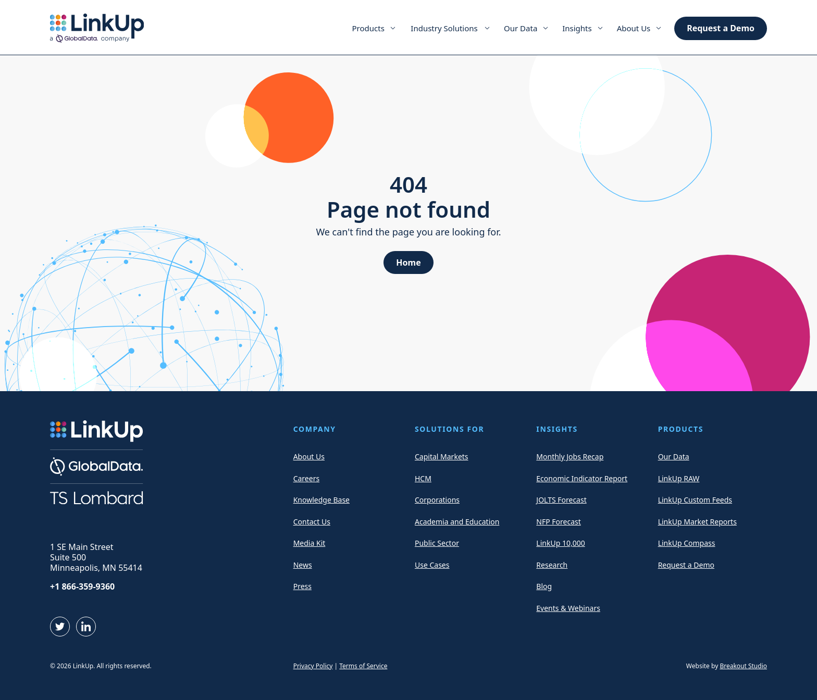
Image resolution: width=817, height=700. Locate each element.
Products (368, 28)
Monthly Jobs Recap (569, 456)
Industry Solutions (444, 28)
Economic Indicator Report (581, 478)
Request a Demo (720, 28)
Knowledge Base (321, 500)
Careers (306, 478)
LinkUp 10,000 (560, 543)
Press (302, 586)
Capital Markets (441, 456)
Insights (577, 28)
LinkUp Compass (686, 543)
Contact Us (311, 522)
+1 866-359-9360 (82, 586)
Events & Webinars (568, 608)
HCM (423, 478)
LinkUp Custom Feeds (695, 500)
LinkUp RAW (679, 478)
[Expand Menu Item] (393, 28)
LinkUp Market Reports (697, 522)
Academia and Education (457, 522)
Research (551, 565)
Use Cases (432, 565)
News (302, 565)
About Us (634, 28)
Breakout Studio (743, 665)
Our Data (520, 28)
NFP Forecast (558, 522)
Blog (544, 586)
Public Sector (437, 543)
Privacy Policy (313, 665)
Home (408, 262)
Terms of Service (363, 665)
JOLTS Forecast (561, 500)
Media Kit (309, 543)
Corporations (437, 500)
